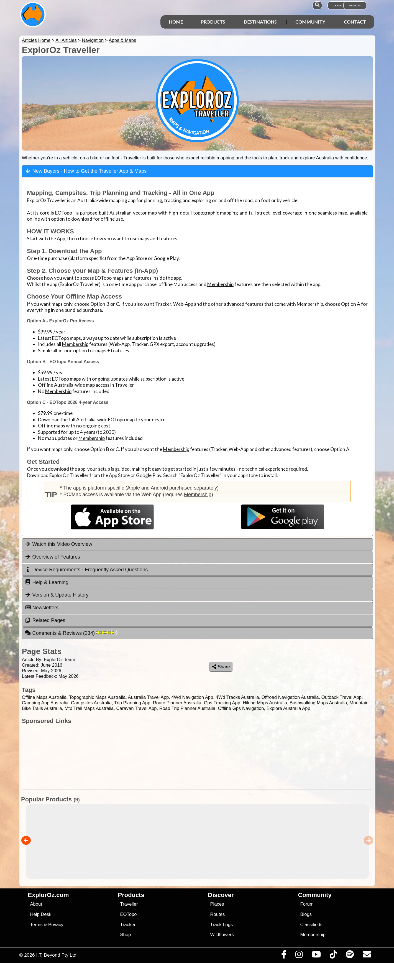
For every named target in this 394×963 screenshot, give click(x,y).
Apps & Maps (122, 40)
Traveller (129, 904)
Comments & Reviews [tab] (71, 633)
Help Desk (41, 914)
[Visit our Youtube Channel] (316, 956)
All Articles (66, 40)
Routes (217, 914)
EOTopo (128, 914)
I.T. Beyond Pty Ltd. (57, 955)
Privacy (55, 924)
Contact (355, 21)
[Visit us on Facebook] (283, 956)
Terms (36, 924)
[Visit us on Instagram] (299, 956)
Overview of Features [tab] (52, 557)
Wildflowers (222, 934)
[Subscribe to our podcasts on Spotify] (350, 956)
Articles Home (36, 40)
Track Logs (221, 924)
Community (310, 21)
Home (176, 21)
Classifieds (311, 924)
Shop (125, 934)
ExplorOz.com (48, 894)
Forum (307, 904)
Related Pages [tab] (45, 620)
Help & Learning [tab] (46, 582)
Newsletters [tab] (42, 607)
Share (221, 666)
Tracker (128, 924)
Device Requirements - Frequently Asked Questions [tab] (86, 569)
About (36, 904)
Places (217, 904)
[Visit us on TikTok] (333, 956)
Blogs (306, 914)
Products (213, 21)
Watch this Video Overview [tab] (58, 544)
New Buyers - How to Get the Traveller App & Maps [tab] (86, 171)
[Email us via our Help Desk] (366, 956)
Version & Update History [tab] (57, 595)
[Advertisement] (197, 758)
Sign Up (354, 5)
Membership (220, 284)
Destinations (260, 21)
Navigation (93, 40)
